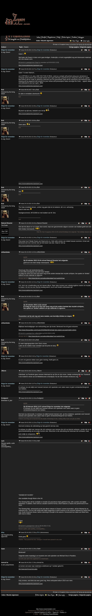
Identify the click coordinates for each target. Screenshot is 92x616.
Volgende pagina (85, 47)
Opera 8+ (56, 612)
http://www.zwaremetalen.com (45, 609)
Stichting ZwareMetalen (50, 614)
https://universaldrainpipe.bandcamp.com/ (31, 65)
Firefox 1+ (63, 612)
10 (80, 44)
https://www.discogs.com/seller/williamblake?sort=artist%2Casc (46, 278)
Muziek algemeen (47, 41)
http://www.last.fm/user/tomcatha (28, 569)
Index (38, 41)
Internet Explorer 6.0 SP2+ (42, 612)
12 (83, 44)
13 (85, 44)
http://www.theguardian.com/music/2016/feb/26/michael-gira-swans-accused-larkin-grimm (47, 330)
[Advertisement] (56, 18)
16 (90, 44)
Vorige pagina (74, 47)
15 (89, 44)
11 (81, 44)
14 (87, 44)
